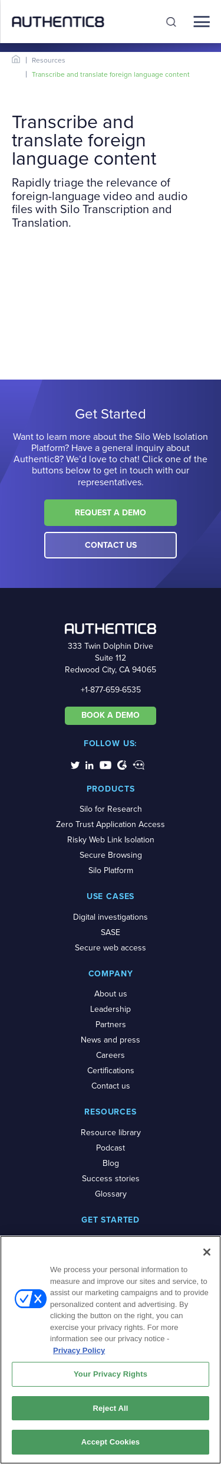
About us (110, 994)
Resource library (111, 1132)
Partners (110, 1024)
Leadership (110, 1009)
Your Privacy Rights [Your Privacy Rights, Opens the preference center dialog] (110, 1374)
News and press (110, 1040)
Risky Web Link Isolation (110, 840)
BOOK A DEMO (110, 715)
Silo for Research (111, 809)
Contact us (110, 1086)
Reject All (110, 1408)
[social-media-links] (75, 764)
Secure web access (110, 948)
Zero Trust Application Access (110, 824)
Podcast (110, 1148)
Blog (111, 1163)
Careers (110, 1055)
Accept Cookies (110, 1441)
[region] (110, 1350)
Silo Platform (110, 870)
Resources (48, 60)
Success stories (111, 1178)
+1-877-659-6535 (111, 690)
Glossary (111, 1194)
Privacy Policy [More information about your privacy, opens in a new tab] (79, 1350)
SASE (110, 932)
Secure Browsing (111, 855)
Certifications (110, 1070)
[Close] (207, 1252)
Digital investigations (110, 917)
